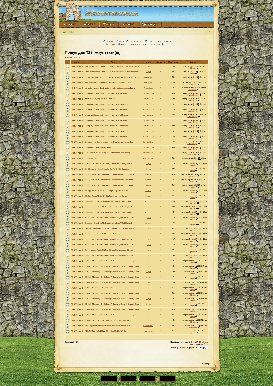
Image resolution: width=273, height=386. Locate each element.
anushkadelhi (148, 153)
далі (206, 342)
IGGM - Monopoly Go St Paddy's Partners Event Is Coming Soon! (112, 261)
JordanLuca (148, 88)
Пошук (120, 41)
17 (197, 342)
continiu (148, 201)
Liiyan (148, 66)
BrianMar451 (148, 158)
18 (200, 342)
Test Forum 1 (77, 66)
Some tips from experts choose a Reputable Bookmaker (107, 325)
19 (203, 342)
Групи (149, 41)
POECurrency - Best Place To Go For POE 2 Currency (107, 169)
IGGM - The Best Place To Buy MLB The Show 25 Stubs (108, 320)
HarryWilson (148, 77)
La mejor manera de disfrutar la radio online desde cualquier (110, 88)
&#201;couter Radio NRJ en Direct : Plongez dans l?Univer (109, 217)
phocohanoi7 (148, 325)
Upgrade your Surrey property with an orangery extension (109, 142)
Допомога (108, 41)
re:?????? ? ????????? (94, 158)
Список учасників (134, 41)
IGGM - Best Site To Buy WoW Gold (100, 288)
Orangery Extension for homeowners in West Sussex (106, 93)
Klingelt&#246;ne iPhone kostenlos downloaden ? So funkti (109, 180)
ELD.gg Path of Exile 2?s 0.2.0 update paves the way (106, 190)
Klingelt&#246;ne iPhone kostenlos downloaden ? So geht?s (109, 174)
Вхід (165, 44)
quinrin (148, 217)
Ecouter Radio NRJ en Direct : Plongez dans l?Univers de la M (110, 228)
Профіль (111, 44)
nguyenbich (148, 331)
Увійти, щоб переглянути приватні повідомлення (139, 44)
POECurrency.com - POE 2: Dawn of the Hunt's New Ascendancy (112, 66)
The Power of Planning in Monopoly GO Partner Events (108, 82)
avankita (148, 174)
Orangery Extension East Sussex (98, 147)
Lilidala (148, 190)
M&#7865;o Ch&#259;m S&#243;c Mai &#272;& (105, 331)
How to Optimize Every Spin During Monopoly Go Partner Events (112, 77)
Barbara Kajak (148, 93)
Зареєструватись (163, 41)
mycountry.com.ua (72, 57)
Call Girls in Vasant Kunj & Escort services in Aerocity (107, 153)
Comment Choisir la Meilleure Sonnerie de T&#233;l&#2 (108, 201)
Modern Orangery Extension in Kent (100, 99)
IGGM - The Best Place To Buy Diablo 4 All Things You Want (110, 163)
